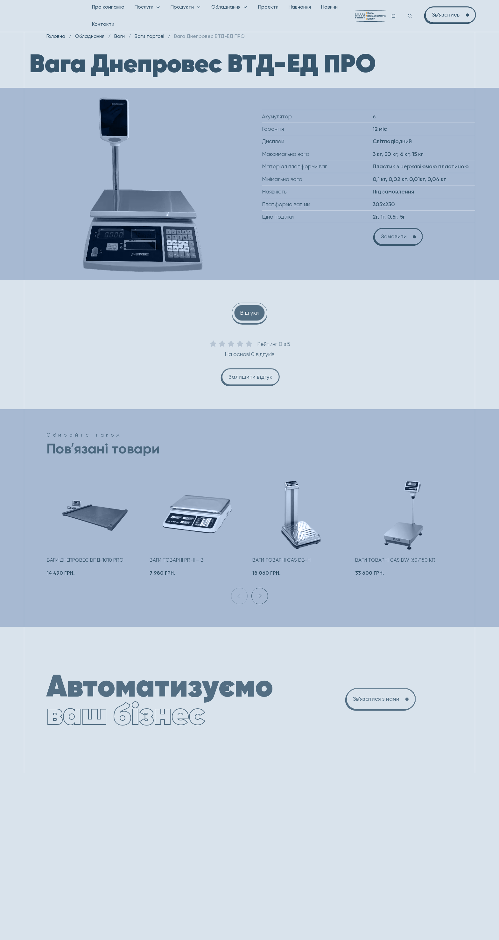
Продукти (186, 7)
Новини (329, 7)
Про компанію (108, 7)
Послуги (148, 7)
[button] (259, 596)
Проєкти (268, 7)
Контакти (103, 24)
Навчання (300, 7)
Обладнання (229, 7)
